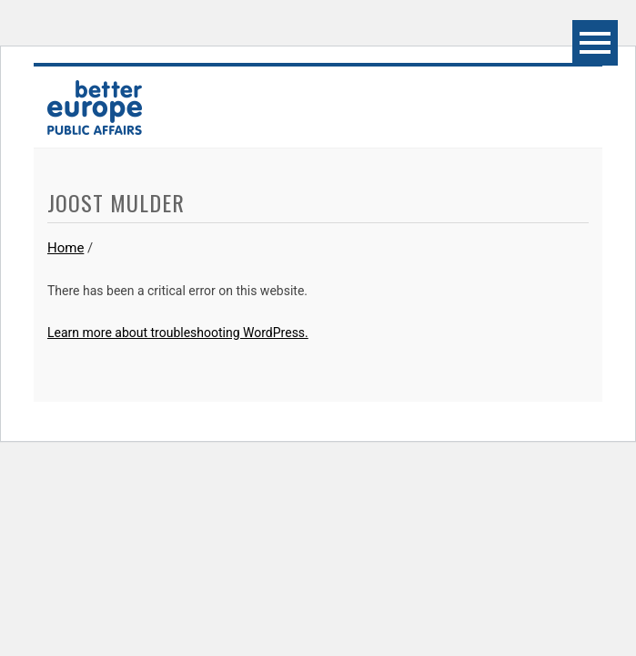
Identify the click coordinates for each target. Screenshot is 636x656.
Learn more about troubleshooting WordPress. (177, 332)
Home (65, 248)
